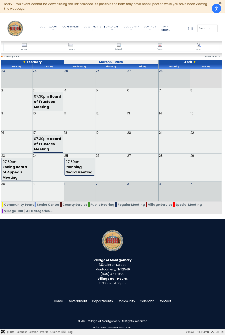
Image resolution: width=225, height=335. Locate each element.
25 (66, 155)
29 (192, 155)
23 (3, 155)
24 (35, 155)
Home (58, 300)
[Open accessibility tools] (216, 8)
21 (160, 132)
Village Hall (13, 210)
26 (97, 155)
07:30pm (47, 101)
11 (65, 113)
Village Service (160, 204)
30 (3, 184)
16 (2, 132)
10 (34, 113)
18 (65, 132)
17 (34, 132)
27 (129, 155)
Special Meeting (188, 204)
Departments (102, 300)
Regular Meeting (131, 204)
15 (191, 113)
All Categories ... (39, 210)
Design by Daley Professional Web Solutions (112, 327)
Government (77, 300)
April (188, 62)
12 (97, 113)
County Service (74, 204)
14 (160, 113)
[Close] (220, 3)
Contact (165, 300)
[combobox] (207, 28)
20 (129, 132)
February (34, 62)
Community (126, 300)
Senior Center (48, 204)
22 (192, 132)
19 (97, 132)
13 (128, 113)
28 (161, 155)
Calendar (147, 300)
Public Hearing (102, 204)
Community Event (19, 204)
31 (34, 184)
